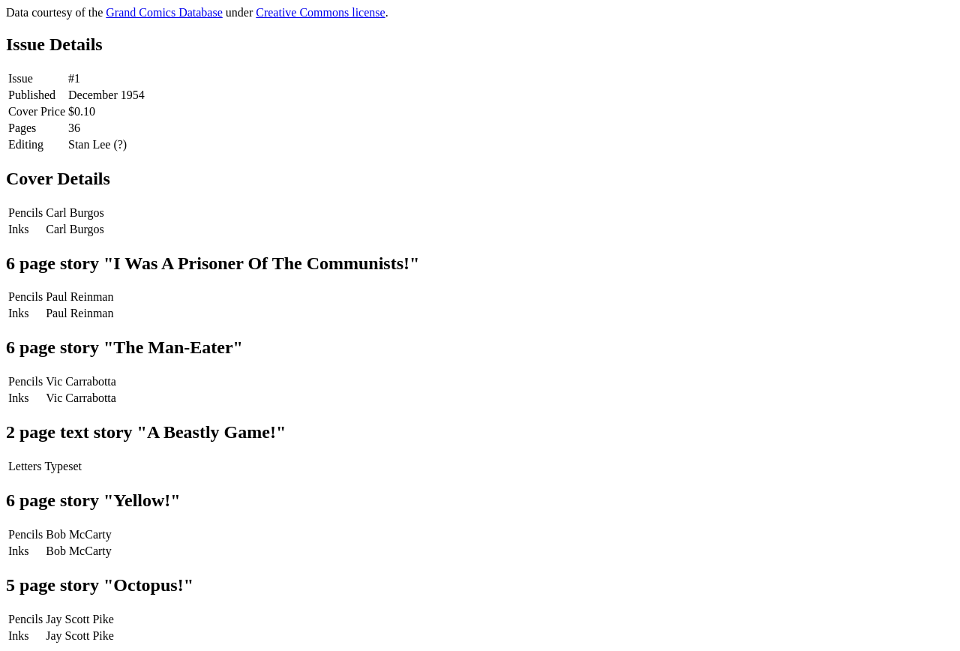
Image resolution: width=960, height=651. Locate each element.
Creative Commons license (320, 12)
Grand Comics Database (164, 12)
